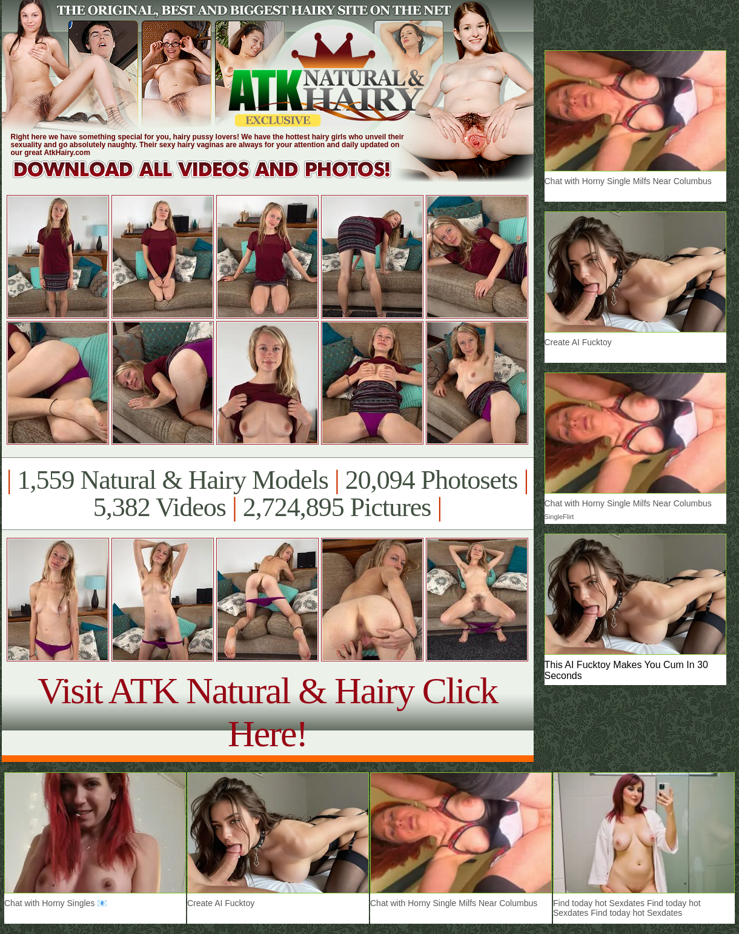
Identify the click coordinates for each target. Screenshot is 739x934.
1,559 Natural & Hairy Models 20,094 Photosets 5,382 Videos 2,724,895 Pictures (267, 493)
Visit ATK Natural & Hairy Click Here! (267, 712)
